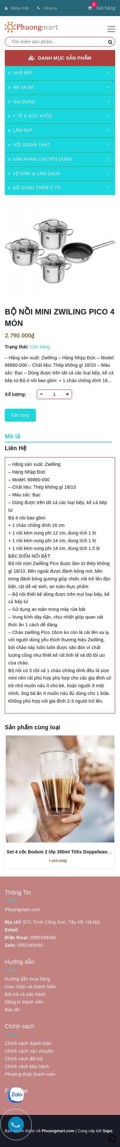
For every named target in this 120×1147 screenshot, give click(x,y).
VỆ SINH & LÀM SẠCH (34, 173)
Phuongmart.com (58, 1131)
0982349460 (43, 937)
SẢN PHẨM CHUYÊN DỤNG (40, 159)
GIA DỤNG (21, 101)
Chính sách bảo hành (27, 1066)
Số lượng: (15, 394)
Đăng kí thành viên (24, 1002)
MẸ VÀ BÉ (21, 87)
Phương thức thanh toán (30, 1074)
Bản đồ (12, 1009)
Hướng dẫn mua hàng (27, 978)
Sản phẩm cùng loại (32, 727)
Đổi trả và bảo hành (25, 994)
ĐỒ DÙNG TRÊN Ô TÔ (34, 187)
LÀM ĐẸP (20, 130)
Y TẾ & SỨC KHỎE (30, 115)
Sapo (107, 1131)
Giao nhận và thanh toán (30, 986)
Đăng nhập (17, 8)
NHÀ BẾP (20, 72)
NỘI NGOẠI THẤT (29, 144)
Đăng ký (47, 8)
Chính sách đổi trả (24, 1058)
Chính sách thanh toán (28, 1043)
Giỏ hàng (101, 8)
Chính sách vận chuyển (29, 1051)
